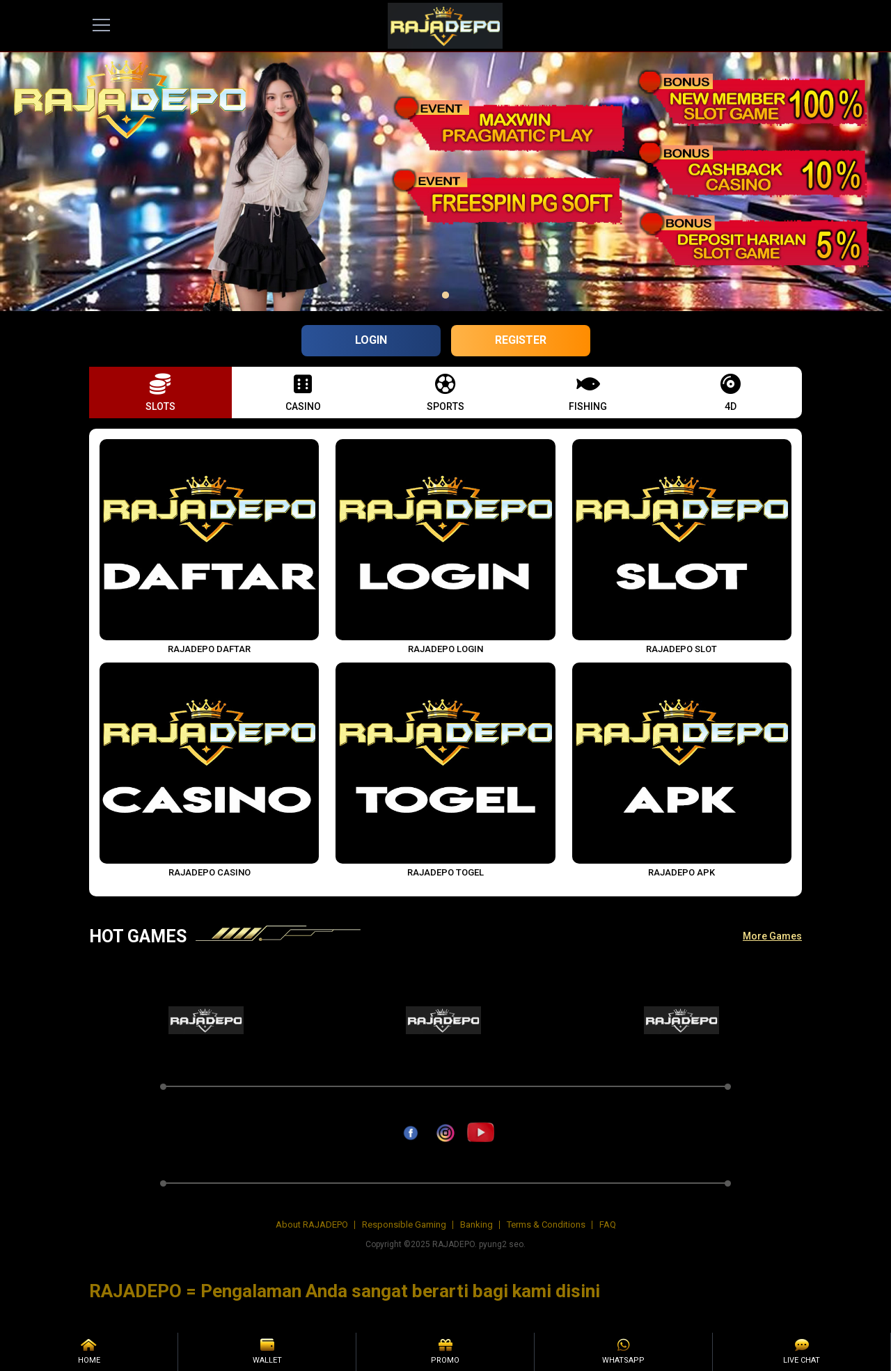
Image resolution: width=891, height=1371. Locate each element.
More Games (772, 936)
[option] (445, 295)
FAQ (607, 1224)
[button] (160, 392)
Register (520, 340)
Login (371, 340)
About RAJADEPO (312, 1224)
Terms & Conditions (546, 1224)
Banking (476, 1224)
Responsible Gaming (404, 1224)
